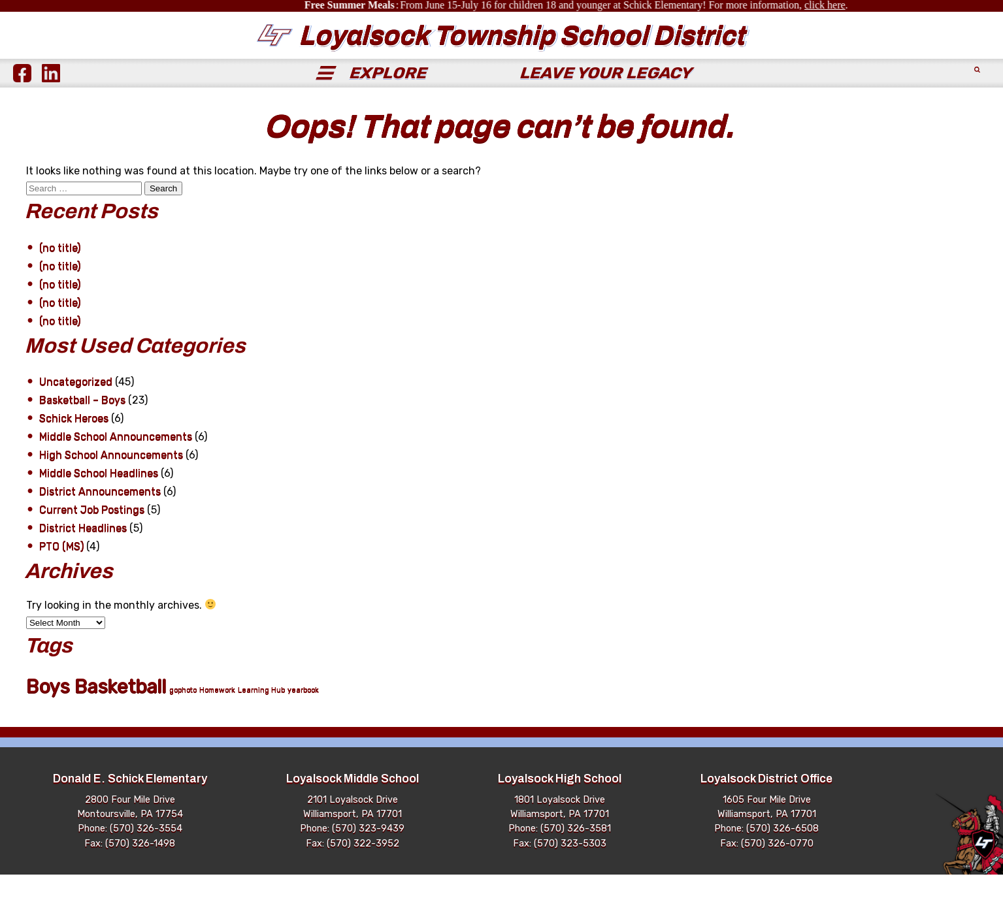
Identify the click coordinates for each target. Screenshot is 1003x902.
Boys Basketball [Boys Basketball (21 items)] (96, 713)
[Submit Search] (975, 100)
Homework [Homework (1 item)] (217, 717)
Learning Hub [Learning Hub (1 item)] (261, 717)
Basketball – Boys (82, 427)
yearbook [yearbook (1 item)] (303, 717)
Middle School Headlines (98, 500)
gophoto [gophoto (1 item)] (183, 717)
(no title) (59, 275)
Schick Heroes (73, 446)
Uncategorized (75, 409)
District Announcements (100, 519)
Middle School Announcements (115, 464)
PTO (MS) (61, 574)
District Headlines (83, 555)
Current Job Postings (91, 537)
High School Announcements (111, 482)
